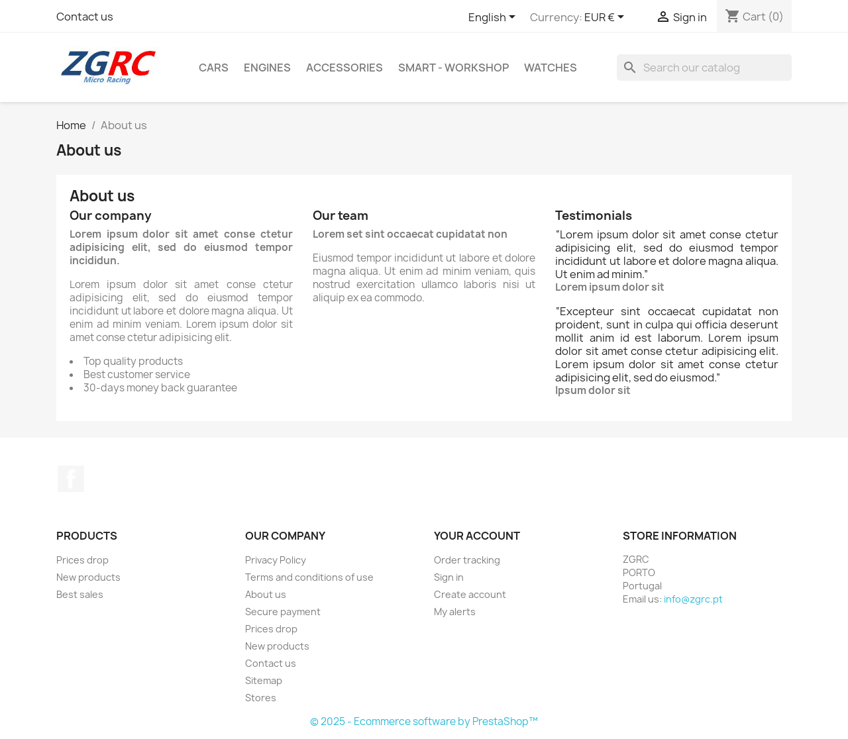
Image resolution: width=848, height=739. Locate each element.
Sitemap (263, 680)
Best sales (79, 594)
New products (88, 577)
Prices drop (82, 560)
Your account (477, 535)
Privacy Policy (275, 560)
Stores (260, 697)
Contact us (84, 16)
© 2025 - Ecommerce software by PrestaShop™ (424, 721)
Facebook (71, 479)
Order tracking (467, 560)
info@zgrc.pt (693, 599)
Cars (214, 67)
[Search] (704, 67)
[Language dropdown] (494, 18)
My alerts (455, 611)
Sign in (449, 577)
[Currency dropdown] (606, 18)
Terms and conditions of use (309, 577)
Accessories (344, 67)
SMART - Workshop (453, 67)
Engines (267, 67)
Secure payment (283, 611)
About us (265, 594)
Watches (550, 67)
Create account (470, 594)
